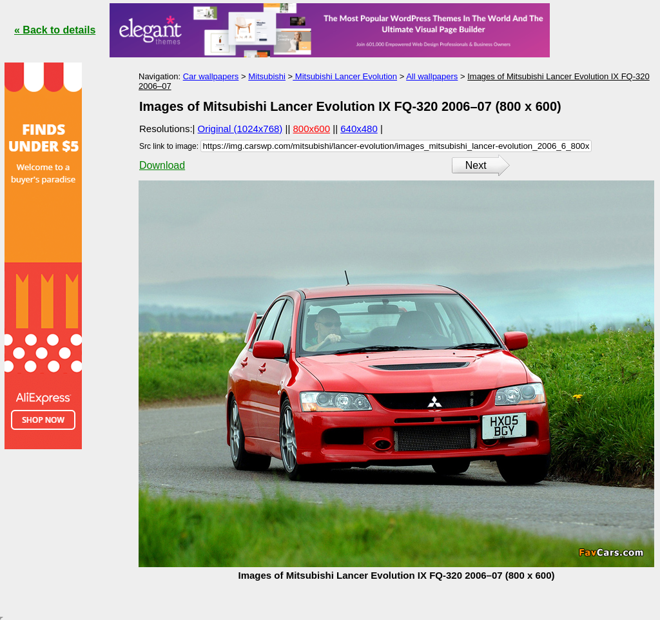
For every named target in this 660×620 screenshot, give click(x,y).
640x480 (359, 128)
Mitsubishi (267, 76)
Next (476, 165)
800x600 (312, 128)
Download (162, 165)
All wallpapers (432, 76)
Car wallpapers (211, 76)
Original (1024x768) (240, 128)
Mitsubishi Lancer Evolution (345, 76)
